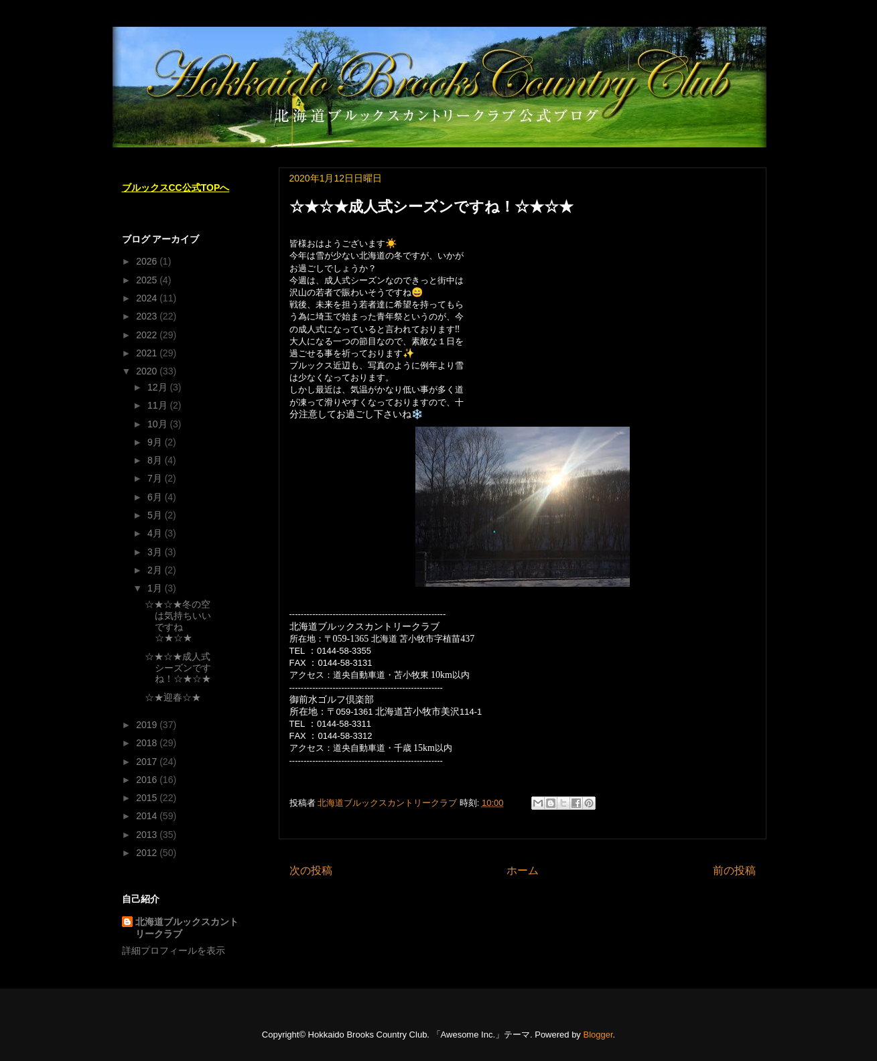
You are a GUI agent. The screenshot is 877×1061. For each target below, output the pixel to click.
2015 (147, 797)
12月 (158, 387)
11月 (158, 405)
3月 (156, 552)
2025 (147, 280)
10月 (158, 424)
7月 (156, 478)
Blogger (597, 1035)
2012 (147, 852)
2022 (147, 335)
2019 (147, 724)
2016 (147, 779)
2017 (147, 761)
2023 (147, 316)
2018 (147, 742)
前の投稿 (734, 870)
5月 (156, 515)
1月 (156, 588)
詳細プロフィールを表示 (173, 950)
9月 (156, 442)
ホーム (523, 870)
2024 (147, 298)
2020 (147, 371)
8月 (156, 460)
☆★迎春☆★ (173, 697)
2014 (147, 815)
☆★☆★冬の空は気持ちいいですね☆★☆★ (178, 621)
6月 (156, 497)
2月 (156, 570)
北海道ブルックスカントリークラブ (187, 927)
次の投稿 (310, 870)
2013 (147, 834)
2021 (147, 353)
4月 (156, 533)
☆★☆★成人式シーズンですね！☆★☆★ (178, 668)
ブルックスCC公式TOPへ (176, 187)
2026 (147, 261)
